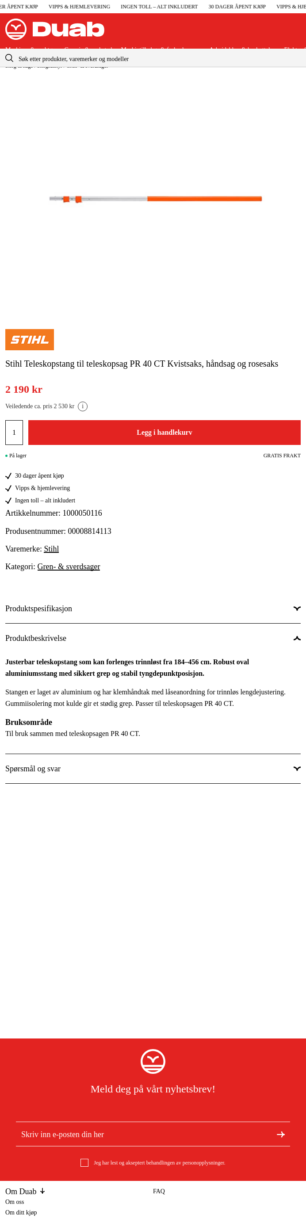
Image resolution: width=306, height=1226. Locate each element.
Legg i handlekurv (164, 432)
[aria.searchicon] (9, 58)
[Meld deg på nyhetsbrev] (281, 1133)
